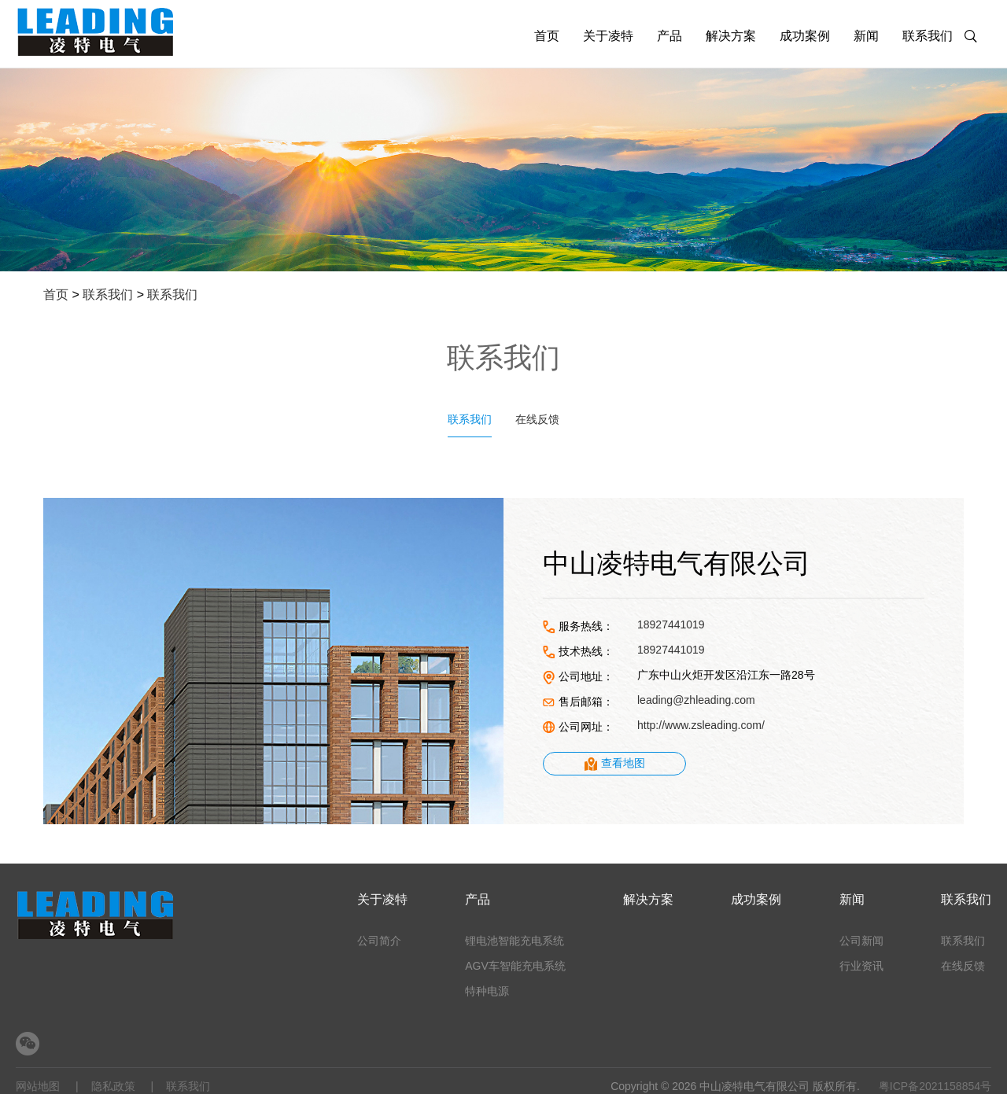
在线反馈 (537, 419)
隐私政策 (113, 1086)
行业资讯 (861, 966)
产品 (669, 35)
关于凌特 (608, 35)
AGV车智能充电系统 (515, 966)
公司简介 (379, 940)
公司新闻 (861, 940)
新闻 (866, 35)
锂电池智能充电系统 (514, 940)
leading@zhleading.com (696, 700)
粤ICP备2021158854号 (935, 1086)
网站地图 (38, 1086)
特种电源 (487, 991)
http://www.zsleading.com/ (701, 725)
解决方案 (731, 35)
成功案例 (805, 35)
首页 (546, 35)
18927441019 (671, 624)
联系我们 (927, 35)
